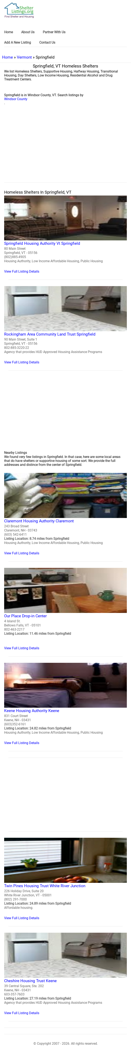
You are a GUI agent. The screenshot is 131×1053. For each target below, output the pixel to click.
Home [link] (8, 32)
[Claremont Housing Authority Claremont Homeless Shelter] (65, 514)
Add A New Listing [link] (17, 42)
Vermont (24, 57)
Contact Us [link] (47, 42)
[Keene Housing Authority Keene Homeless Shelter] (65, 704)
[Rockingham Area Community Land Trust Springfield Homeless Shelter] (65, 325)
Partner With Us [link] (54, 32)
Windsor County (15, 99)
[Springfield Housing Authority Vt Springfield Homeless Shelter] (65, 235)
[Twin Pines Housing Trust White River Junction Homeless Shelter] (65, 879)
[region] (65, 148)
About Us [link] (27, 32)
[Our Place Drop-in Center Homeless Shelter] (65, 609)
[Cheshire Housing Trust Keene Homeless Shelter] (65, 974)
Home (7, 57)
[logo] (19, 10)
